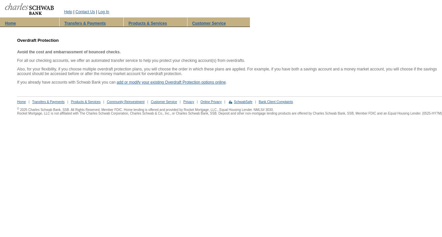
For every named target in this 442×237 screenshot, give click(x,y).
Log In (103, 12)
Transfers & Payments (85, 23)
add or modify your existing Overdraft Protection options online (171, 82)
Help (68, 12)
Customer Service (209, 23)
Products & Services (148, 23)
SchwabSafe (243, 102)
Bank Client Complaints (276, 102)
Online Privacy (211, 102)
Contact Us (85, 12)
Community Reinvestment (125, 102)
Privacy (188, 102)
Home (10, 23)
